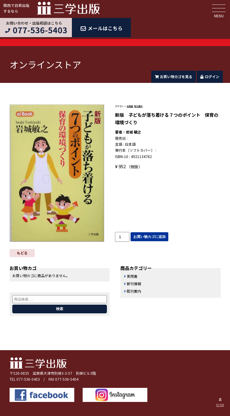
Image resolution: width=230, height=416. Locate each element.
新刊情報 (134, 283)
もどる (22, 252)
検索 (59, 309)
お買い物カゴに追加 (149, 237)
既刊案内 (138, 106)
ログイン (209, 76)
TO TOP (220, 401)
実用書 (130, 106)
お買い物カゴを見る (174, 76)
